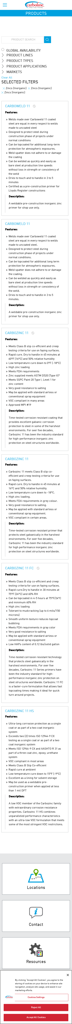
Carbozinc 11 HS (19, 711)
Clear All (6, 77)
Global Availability (23, 50)
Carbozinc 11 (16, 333)
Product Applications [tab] (25, 66)
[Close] (68, 975)
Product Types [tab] (18, 61)
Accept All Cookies (36, 1018)
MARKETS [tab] (13, 72)
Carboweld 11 (17, 106)
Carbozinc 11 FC (19, 568)
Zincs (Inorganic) (15, 88)
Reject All (36, 1008)
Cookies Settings (36, 998)
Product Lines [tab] (18, 55)
